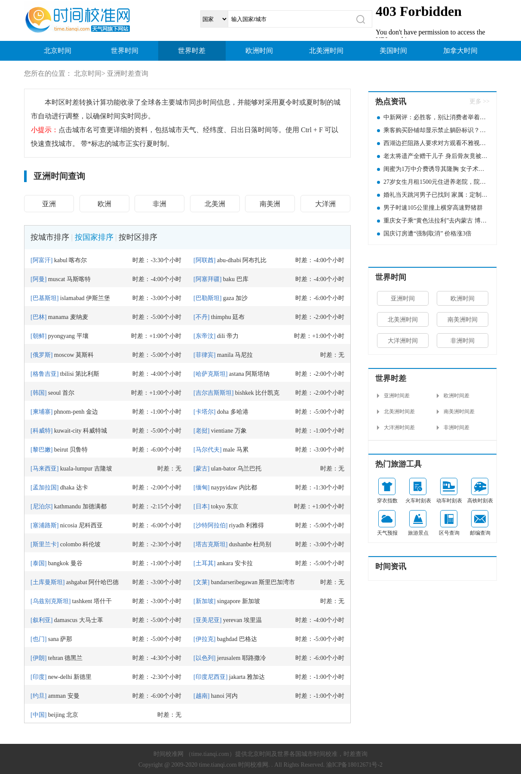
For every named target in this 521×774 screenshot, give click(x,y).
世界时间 (124, 50)
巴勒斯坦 (208, 298)
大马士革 (91, 620)
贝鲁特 (79, 449)
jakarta (237, 677)
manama (58, 317)
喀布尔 (78, 260)
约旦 (39, 696)
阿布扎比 (254, 260)
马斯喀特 (79, 279)
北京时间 (57, 50)
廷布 (239, 317)
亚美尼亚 (208, 620)
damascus (65, 620)
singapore (228, 601)
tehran (55, 658)
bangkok (58, 563)
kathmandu (67, 506)
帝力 (233, 336)
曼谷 (76, 563)
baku (229, 279)
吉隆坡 (103, 468)
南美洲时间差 (459, 412)
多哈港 (239, 412)
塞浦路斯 (45, 525)
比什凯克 (267, 393)
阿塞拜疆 (208, 279)
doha (223, 412)
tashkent (82, 601)
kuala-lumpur (76, 468)
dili (221, 336)
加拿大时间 (460, 50)
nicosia (68, 525)
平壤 (83, 336)
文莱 (202, 582)
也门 (39, 639)
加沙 (242, 298)
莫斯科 (85, 355)
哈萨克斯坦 (211, 374)
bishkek (244, 393)
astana (236, 374)
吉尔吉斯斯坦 (214, 393)
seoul (54, 393)
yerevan (232, 620)
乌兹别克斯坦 (51, 601)
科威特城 (95, 430)
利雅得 (255, 525)
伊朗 (39, 658)
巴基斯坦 (45, 298)
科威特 (42, 430)
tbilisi (67, 374)
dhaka (67, 487)
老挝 (202, 430)
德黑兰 (73, 658)
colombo (70, 544)
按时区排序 (138, 237)
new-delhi (60, 677)
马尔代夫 (208, 449)
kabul (60, 260)
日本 (202, 506)
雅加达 (256, 677)
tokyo (218, 506)
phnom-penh (69, 412)
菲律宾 (205, 355)
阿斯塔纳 (257, 374)
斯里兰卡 (45, 544)
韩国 (39, 393)
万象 (241, 430)
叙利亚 (42, 620)
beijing (56, 715)
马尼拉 (244, 355)
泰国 (39, 563)
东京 (232, 506)
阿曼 (39, 279)
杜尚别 (262, 544)
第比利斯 (87, 374)
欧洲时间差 (456, 396)
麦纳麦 (79, 317)
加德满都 (95, 506)
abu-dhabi (229, 260)
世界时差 (191, 50)
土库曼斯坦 (48, 582)
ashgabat (76, 582)
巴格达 (248, 639)
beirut (61, 449)
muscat (56, 279)
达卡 (82, 487)
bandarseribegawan (234, 582)
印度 (39, 677)
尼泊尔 (42, 506)
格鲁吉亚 (45, 374)
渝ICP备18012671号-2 (354, 765)
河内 (232, 696)
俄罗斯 (42, 355)
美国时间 (393, 50)
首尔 (68, 393)
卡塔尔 (205, 412)
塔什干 (103, 601)
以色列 (205, 658)
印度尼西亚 (211, 677)
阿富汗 (42, 260)
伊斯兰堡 (98, 298)
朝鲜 (39, 336)
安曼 (73, 696)
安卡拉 (244, 563)
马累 (242, 449)
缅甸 (202, 487)
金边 (92, 412)
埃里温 (253, 620)
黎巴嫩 (42, 449)
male (229, 449)
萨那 (66, 639)
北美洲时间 (326, 50)
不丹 (202, 317)
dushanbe (240, 544)
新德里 (83, 677)
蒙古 (202, 468)
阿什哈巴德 (104, 582)
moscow (64, 355)
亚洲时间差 (397, 396)
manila (225, 355)
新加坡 (205, 601)
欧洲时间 (259, 50)
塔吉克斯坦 (211, 544)
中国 (39, 715)
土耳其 (205, 563)
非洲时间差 (456, 427)
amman (57, 696)
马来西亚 (45, 468)
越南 (202, 696)
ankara (225, 563)
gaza (228, 298)
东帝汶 (205, 336)
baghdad (227, 639)
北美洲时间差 (399, 412)
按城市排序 (50, 237)
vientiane (222, 430)
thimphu (221, 317)
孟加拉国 (45, 487)
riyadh (237, 525)
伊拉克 (205, 639)
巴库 (242, 279)
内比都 (248, 487)
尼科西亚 (91, 525)
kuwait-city (68, 430)
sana (53, 639)
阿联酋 (205, 260)
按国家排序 (94, 237)
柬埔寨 (42, 412)
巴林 (39, 317)
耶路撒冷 (254, 658)
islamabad (72, 298)
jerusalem (228, 658)
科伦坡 (92, 544)
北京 (72, 715)
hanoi (217, 696)
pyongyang (61, 336)
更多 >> (479, 101)
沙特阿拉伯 (211, 525)
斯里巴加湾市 (277, 582)
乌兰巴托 (249, 468)
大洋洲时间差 (399, 427)
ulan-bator (223, 468)
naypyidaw (224, 487)
